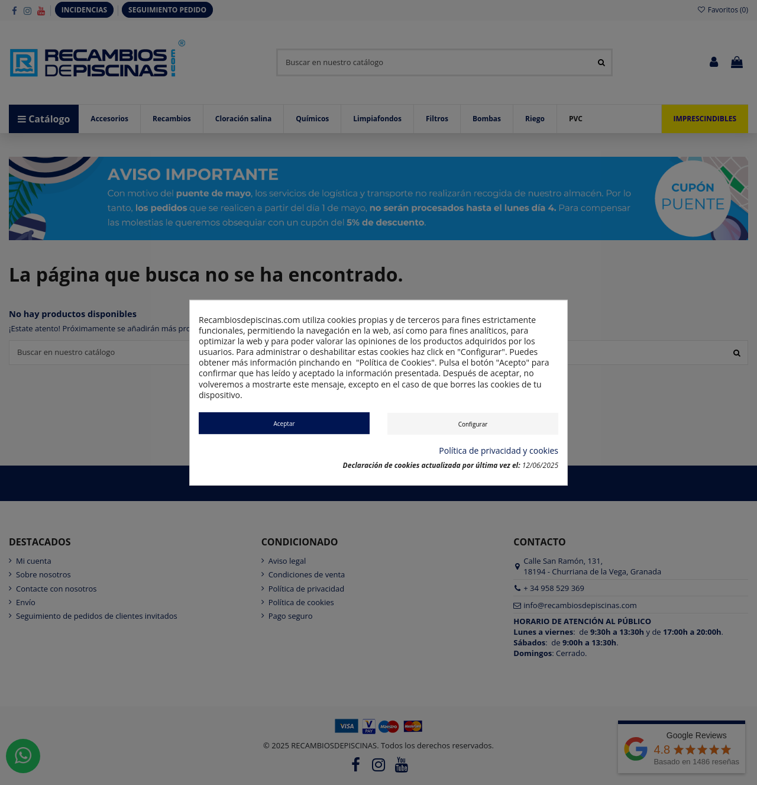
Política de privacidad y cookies (498, 450)
